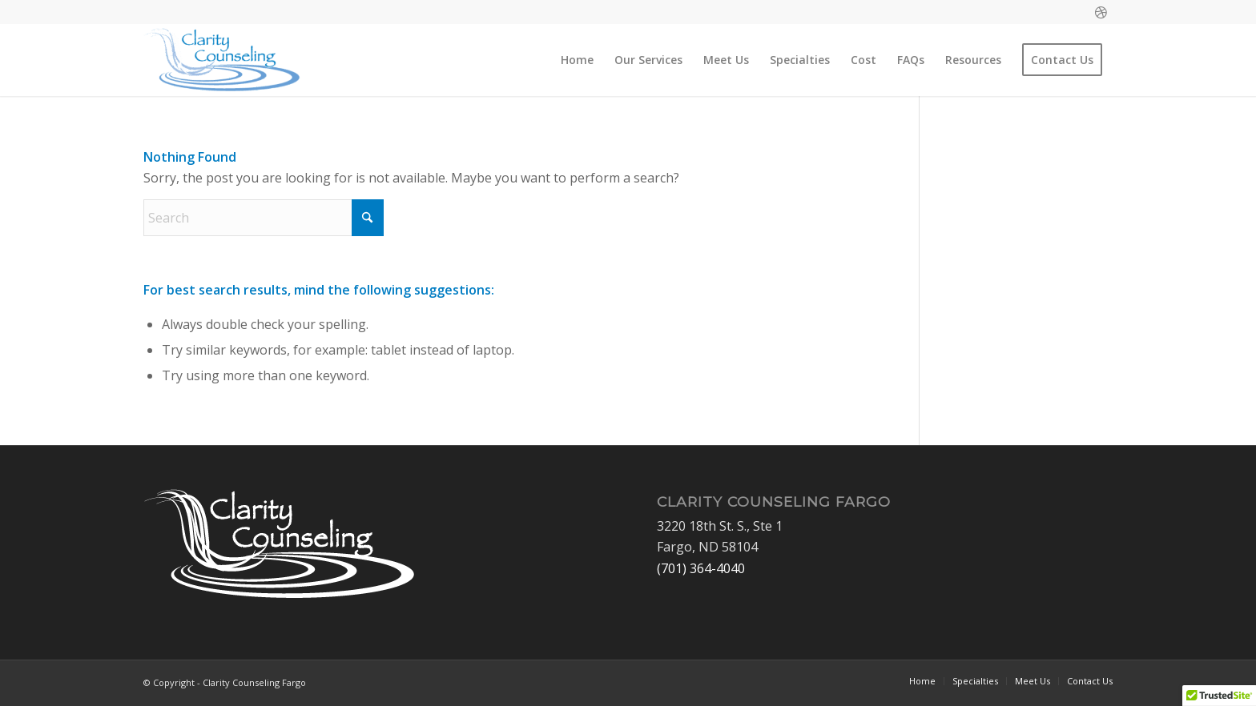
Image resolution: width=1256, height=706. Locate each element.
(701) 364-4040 (701, 568)
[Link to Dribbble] (1101, 12)
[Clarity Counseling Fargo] (221, 60)
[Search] (263, 217)
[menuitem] (577, 60)
